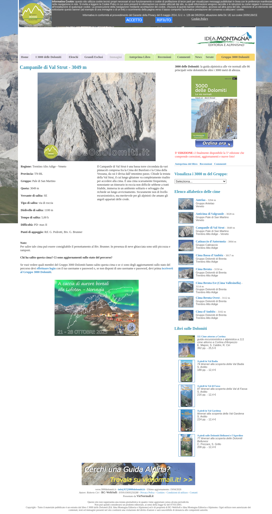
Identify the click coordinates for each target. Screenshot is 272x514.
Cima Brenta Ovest (208, 297)
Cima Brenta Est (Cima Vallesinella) (218, 283)
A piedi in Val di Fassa (208, 386)
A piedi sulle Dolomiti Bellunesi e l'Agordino (220, 435)
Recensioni (164, 57)
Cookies (161, 492)
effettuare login (46, 268)
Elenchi (73, 57)
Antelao (201, 200)
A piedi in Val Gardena (209, 410)
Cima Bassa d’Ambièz (209, 255)
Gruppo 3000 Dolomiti (235, 57)
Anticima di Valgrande (210, 214)
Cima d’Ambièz (206, 311)
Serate (210, 57)
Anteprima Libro (139, 57)
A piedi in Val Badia (207, 361)
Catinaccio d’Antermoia (211, 241)
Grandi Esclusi (93, 57)
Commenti (183, 57)
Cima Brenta (204, 269)
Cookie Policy (200, 18)
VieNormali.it (145, 496)
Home (24, 57)
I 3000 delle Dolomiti (48, 57)
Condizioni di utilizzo (177, 492)
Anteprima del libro (186, 163)
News (198, 57)
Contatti (194, 492)
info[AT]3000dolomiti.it (131, 489)
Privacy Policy (147, 492)
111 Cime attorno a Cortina (211, 336)
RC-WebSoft (109, 492)
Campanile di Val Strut (210, 227)
